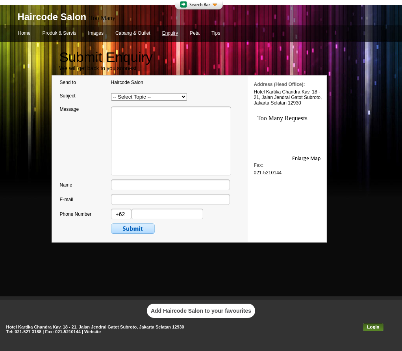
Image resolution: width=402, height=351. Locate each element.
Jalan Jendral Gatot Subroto (291, 97)
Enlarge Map (306, 159)
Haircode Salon (52, 16)
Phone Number (76, 214)
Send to (68, 82)
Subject (68, 96)
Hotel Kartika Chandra (277, 92)
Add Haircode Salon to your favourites (201, 311)
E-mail (66, 199)
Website (92, 331)
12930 (294, 103)
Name (66, 185)
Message (69, 109)
